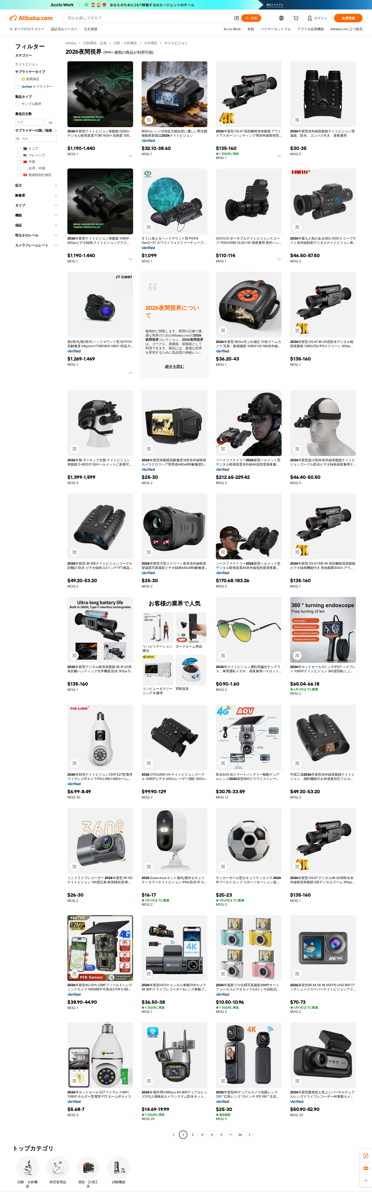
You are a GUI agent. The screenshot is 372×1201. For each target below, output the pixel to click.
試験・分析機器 (125, 43)
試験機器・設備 (95, 43)
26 (240, 1134)
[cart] (296, 19)
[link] (366, 1156)
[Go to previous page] (173, 1134)
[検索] (251, 18)
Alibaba (70, 43)
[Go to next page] (249, 1134)
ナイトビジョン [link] (176, 43)
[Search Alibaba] (149, 18)
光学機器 (150, 43)
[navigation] (36, 589)
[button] (236, 18)
